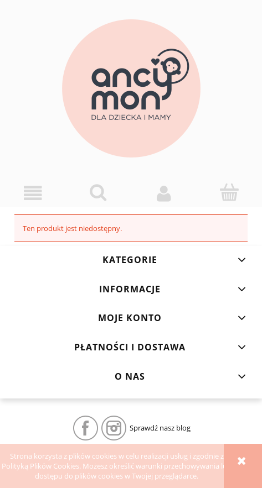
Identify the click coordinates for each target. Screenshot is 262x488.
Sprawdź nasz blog (160, 428)
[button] (32, 193)
